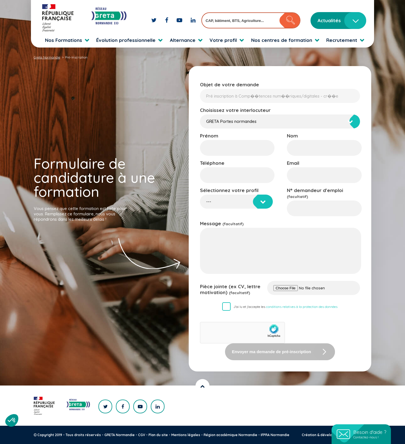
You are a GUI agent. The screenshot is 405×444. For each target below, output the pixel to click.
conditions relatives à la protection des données (302, 307)
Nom (292, 136)
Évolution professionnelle (126, 40)
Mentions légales (185, 435)
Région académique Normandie (230, 435)
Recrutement (341, 40)
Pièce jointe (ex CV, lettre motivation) (230, 289)
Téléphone (212, 163)
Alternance (182, 40)
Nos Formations (63, 40)
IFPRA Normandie (275, 435)
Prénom (209, 136)
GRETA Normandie (119, 435)
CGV (141, 435)
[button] (12, 420)
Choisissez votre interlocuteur (235, 110)
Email (293, 163)
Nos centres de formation (281, 40)
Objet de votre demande (229, 84)
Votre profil (223, 40)
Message (222, 223)
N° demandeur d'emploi (315, 193)
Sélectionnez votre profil (229, 190)
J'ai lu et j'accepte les (285, 307)
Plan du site (158, 435)
